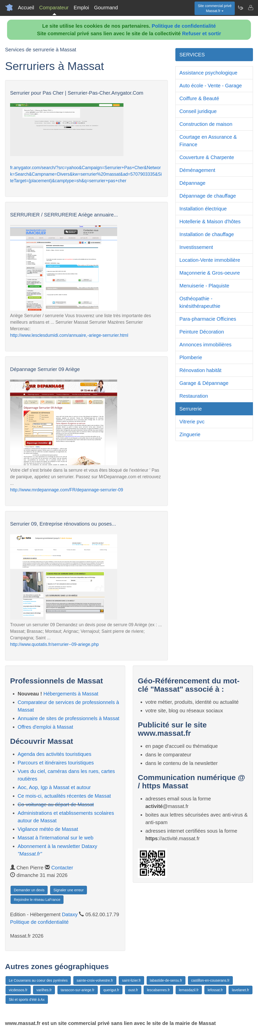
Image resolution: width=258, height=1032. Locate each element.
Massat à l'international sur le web (55, 837)
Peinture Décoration (201, 332)
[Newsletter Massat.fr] (240, 7)
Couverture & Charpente (206, 157)
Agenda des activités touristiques (54, 754)
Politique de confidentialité (184, 26)
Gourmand (106, 7)
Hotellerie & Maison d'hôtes (210, 221)
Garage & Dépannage (204, 383)
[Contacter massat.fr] (250, 7)
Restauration (193, 396)
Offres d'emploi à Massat (45, 727)
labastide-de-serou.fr (166, 980)
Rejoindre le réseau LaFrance (37, 900)
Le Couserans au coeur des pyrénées (38, 980)
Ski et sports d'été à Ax (27, 1000)
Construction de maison (205, 124)
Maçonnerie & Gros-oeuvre (209, 273)
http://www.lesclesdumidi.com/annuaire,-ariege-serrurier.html (69, 335)
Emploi (81, 7)
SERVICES (192, 54)
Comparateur (54, 7)
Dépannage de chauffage (207, 196)
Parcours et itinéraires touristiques (56, 762)
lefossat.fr (215, 990)
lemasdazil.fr (189, 990)
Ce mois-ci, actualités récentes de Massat (64, 796)
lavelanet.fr (240, 990)
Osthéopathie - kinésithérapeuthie (199, 302)
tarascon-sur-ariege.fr (77, 990)
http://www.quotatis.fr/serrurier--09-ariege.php (54, 644)
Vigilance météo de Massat (48, 829)
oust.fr (133, 990)
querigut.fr (111, 990)
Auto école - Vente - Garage (210, 85)
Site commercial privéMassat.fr (215, 8)
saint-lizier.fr (131, 980)
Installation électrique (203, 208)
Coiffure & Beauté (199, 98)
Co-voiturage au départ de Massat (56, 804)
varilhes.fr (44, 990)
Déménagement (197, 170)
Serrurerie (190, 409)
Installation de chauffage (206, 234)
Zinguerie (189, 434)
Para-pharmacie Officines (207, 319)
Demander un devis (29, 890)
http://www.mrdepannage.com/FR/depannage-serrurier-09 (66, 489)
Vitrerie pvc (192, 421)
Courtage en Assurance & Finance (208, 140)
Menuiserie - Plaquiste (204, 285)
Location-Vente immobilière (209, 260)
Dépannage (192, 183)
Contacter (62, 867)
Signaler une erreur (68, 890)
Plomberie (190, 357)
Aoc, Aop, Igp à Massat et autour (54, 787)
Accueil (26, 7)
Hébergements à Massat (70, 693)
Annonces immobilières (205, 344)
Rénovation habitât (200, 370)
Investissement (196, 247)
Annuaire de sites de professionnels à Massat (68, 718)
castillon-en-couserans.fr (210, 980)
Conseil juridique (198, 111)
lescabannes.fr (158, 990)
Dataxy (70, 914)
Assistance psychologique (208, 73)
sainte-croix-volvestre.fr (95, 980)
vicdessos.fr (18, 990)
